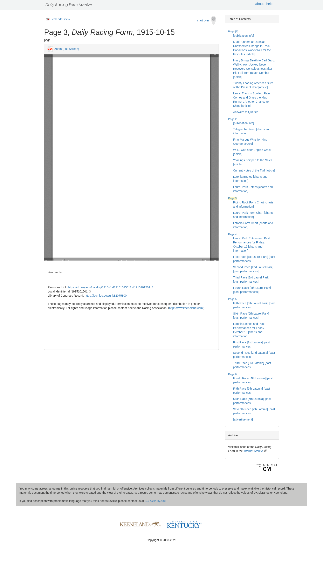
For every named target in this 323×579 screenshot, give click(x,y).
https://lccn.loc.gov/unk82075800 (106, 295)
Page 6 (232, 374)
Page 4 (232, 234)
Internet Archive (255, 451)
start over (206, 20)
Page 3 (232, 198)
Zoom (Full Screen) (66, 49)
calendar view (61, 19)
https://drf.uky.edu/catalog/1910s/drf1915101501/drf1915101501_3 (110, 287)
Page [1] (233, 31)
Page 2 (232, 119)
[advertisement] (243, 419)
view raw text (55, 272)
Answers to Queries (245, 112)
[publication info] (243, 35)
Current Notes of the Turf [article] (254, 170)
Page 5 (232, 299)
